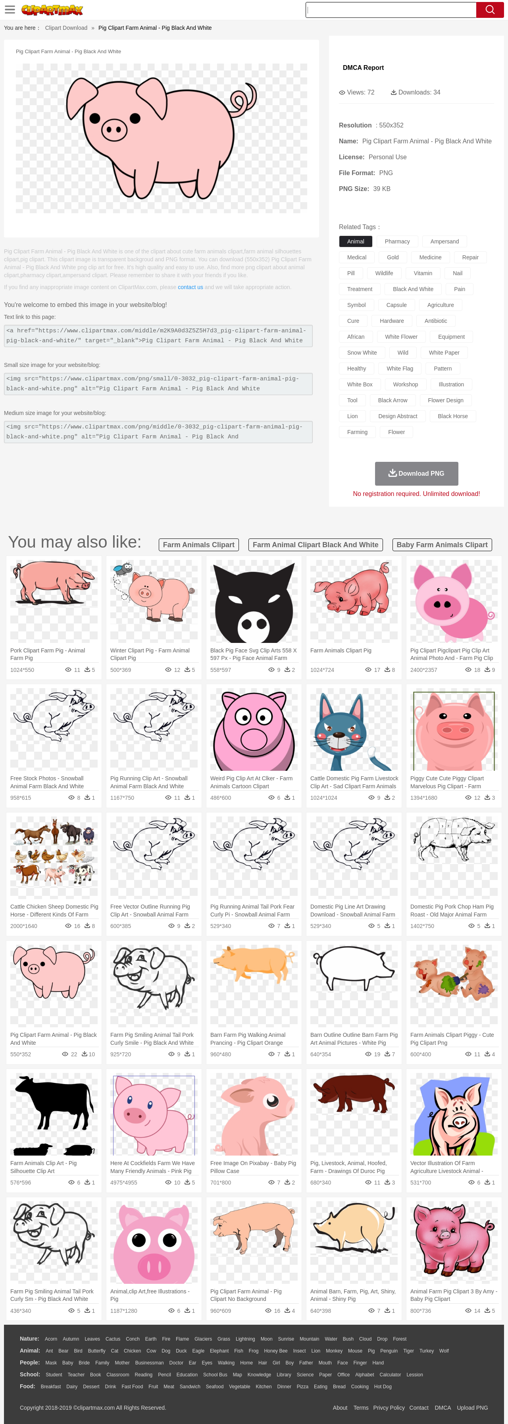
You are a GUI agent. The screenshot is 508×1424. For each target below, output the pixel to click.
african (356, 337)
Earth (151, 1339)
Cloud (365, 1339)
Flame (182, 1339)
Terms (361, 1408)
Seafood (215, 1386)
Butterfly (97, 1351)
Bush (348, 1339)
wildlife (384, 273)
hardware (392, 321)
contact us (190, 287)
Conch (133, 1339)
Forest (399, 1339)
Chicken (132, 1351)
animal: (30, 1350)
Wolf (444, 1351)
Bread (339, 1386)
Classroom (117, 1375)
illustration (451, 384)
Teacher (76, 1375)
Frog (254, 1351)
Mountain (309, 1339)
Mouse (355, 1351)
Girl (276, 1363)
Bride (84, 1363)
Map (237, 1375)
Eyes (207, 1363)
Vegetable (239, 1386)
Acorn (51, 1339)
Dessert (91, 1386)
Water (331, 1339)
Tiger (408, 1351)
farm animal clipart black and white (316, 545)
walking (226, 1363)
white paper (444, 352)
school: (30, 1374)
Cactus (113, 1339)
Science (305, 1375)
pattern (443, 368)
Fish (238, 1351)
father (306, 1363)
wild (403, 352)
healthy (356, 368)
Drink (110, 1386)
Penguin (389, 1351)
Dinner (284, 1386)
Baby (67, 1363)
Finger (360, 1363)
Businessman (149, 1363)
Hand (378, 1363)
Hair (262, 1363)
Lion (316, 1351)
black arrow (393, 400)
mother (122, 1363)
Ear (192, 1363)
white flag (400, 368)
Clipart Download (66, 28)
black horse (453, 416)
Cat (115, 1351)
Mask (51, 1363)
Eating (320, 1386)
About (340, 1408)
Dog (166, 1351)
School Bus (215, 1375)
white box (360, 384)
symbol (356, 305)
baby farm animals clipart (442, 545)
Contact (419, 1408)
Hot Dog (383, 1386)
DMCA (442, 1408)
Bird (78, 1351)
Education (187, 1375)
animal (355, 241)
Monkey (334, 1351)
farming (357, 432)
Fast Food (132, 1386)
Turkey (426, 1351)
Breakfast (51, 1386)
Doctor (176, 1363)
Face (342, 1363)
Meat (169, 1386)
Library (284, 1375)
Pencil (164, 1375)
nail (457, 273)
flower (396, 432)
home (246, 1363)
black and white (413, 289)
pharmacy (397, 241)
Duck (181, 1351)
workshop (405, 384)
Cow (151, 1351)
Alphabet (364, 1375)
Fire (166, 1339)
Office (343, 1375)
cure (353, 321)
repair (470, 257)
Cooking (360, 1386)
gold (393, 257)
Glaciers (203, 1339)
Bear (63, 1351)
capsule (397, 305)
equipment (451, 337)
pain (459, 289)
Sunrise (286, 1339)
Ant (49, 1351)
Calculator (390, 1375)
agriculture (440, 305)
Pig (371, 1351)
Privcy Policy (389, 1408)
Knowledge (259, 1375)
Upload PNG (472, 1408)
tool (352, 400)
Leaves (92, 1339)
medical (356, 257)
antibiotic (436, 321)
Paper (325, 1375)
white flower (401, 337)
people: (30, 1362)
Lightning (245, 1339)
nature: (29, 1338)
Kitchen (264, 1386)
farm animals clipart (199, 545)
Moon (267, 1339)
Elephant (219, 1351)
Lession (414, 1375)
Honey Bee (275, 1351)
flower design (446, 400)
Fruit (153, 1386)
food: (27, 1386)
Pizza (302, 1386)
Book (95, 1375)
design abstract (397, 416)
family (102, 1363)
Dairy (71, 1386)
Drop (382, 1339)
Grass (223, 1339)
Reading (144, 1375)
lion (352, 416)
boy (290, 1363)
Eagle (198, 1351)
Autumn (71, 1339)
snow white (362, 352)
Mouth (325, 1363)
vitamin (423, 273)
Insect (299, 1351)
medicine (430, 257)
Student (54, 1375)
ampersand (445, 241)
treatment (359, 289)
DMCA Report (363, 67)
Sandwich (190, 1386)
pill (351, 273)
